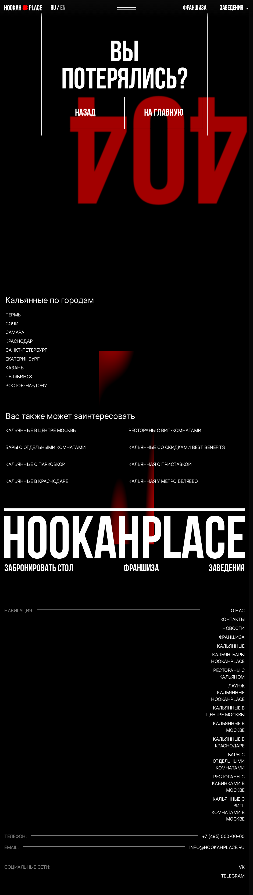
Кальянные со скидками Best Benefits (177, 447)
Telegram (233, 876)
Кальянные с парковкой (35, 464)
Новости (233, 628)
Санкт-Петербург (26, 350)
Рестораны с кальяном (229, 673)
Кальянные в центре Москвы (41, 430)
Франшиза (194, 8)
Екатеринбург (22, 359)
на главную (163, 113)
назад (85, 113)
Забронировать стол (38, 569)
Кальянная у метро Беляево (163, 481)
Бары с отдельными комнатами (45, 447)
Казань (14, 367)
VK (242, 867)
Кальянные (231, 646)
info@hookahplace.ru (217, 847)
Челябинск (19, 376)
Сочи (11, 323)
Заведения (231, 8)
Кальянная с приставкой (160, 464)
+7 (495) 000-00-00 (223, 836)
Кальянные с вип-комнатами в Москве (228, 809)
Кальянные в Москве (229, 727)
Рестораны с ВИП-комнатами (165, 430)
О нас (238, 610)
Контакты (232, 619)
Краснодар (19, 341)
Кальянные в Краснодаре (36, 481)
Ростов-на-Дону (26, 385)
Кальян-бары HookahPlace (228, 658)
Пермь (13, 315)
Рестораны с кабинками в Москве (228, 783)
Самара (14, 332)
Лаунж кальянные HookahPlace (228, 692)
